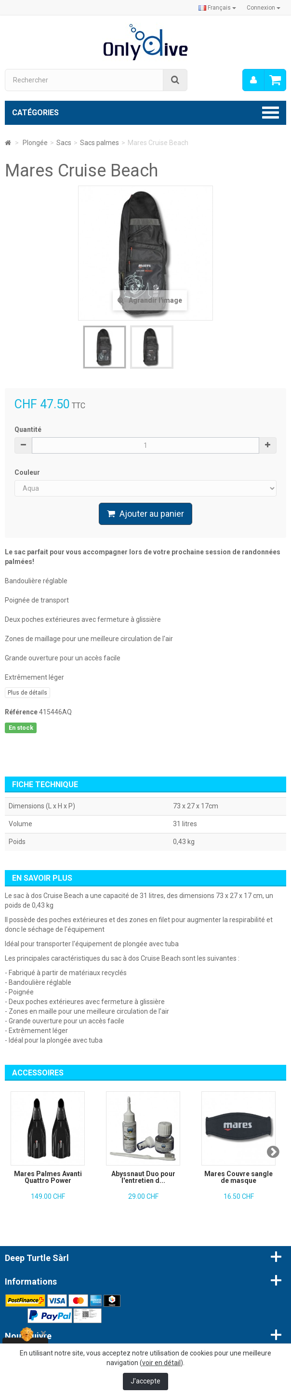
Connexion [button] (263, 7)
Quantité (27, 429)
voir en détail (161, 1363)
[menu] (253, 80)
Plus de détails (27, 692)
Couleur (27, 472)
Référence (21, 712)
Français (217, 7)
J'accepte (145, 1381)
